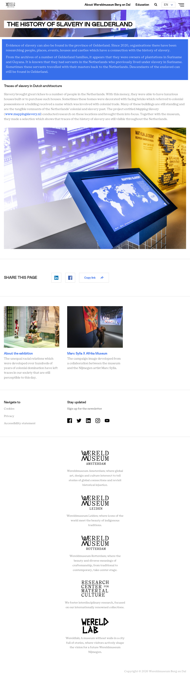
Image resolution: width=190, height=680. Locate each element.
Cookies (9, 408)
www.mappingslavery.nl (23, 114)
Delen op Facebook (70, 278)
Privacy (9, 416)
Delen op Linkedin (56, 278)
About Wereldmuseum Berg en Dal (107, 5)
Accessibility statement (20, 423)
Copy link (89, 277)
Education (142, 5)
